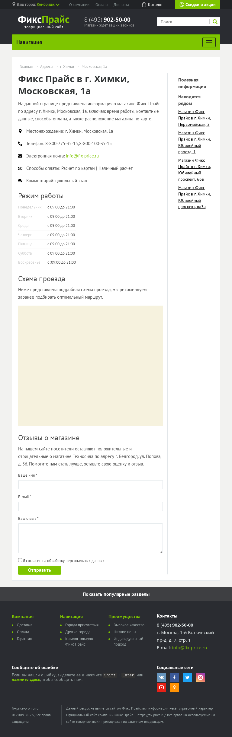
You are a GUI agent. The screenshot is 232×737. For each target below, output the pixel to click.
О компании (79, 4)
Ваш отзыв (28, 518)
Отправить (39, 570)
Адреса (46, 66)
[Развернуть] (209, 42)
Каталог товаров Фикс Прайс (79, 641)
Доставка (121, 4)
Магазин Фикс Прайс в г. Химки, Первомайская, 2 (194, 118)
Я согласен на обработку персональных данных (61, 560)
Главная (26, 66)
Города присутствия (81, 624)
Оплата (101, 4)
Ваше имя (27, 475)
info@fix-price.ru (189, 647)
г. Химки (67, 66)
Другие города (77, 631)
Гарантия (24, 638)
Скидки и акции (197, 4)
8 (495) (107, 20)
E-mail (24, 496)
